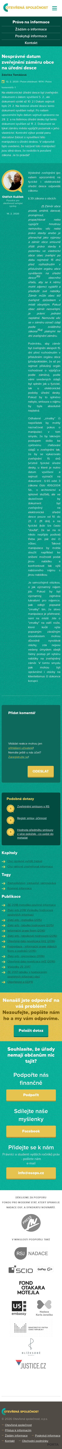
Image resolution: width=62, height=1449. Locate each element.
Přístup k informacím (18, 1430)
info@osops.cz (31, 1172)
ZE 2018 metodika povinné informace (31, 905)
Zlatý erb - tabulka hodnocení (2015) (30, 925)
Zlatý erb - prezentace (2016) (25, 956)
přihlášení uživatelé (20, 748)
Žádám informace (16, 1435)
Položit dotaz (31, 1030)
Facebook (31, 1131)
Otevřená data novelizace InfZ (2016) (31, 941)
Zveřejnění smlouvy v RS (33, 806)
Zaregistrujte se (18, 757)
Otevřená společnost (18, 1425)
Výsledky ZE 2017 (18, 967)
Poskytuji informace (31, 36)
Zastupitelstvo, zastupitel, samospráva (31, 883)
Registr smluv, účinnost (32, 818)
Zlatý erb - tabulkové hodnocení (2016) (32, 936)
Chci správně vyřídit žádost (24, 861)
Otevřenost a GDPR (20, 982)
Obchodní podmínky (35, 1441)
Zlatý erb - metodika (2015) (24, 920)
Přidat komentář (21, 713)
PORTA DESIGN (53, 1444)
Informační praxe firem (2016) (26, 930)
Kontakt (31, 43)
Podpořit (31, 1095)
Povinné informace (19, 888)
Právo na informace (31, 22)
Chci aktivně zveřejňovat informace (30, 866)
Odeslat (41, 771)
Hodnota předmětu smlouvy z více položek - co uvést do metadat (35, 834)
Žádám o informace (31, 29)
